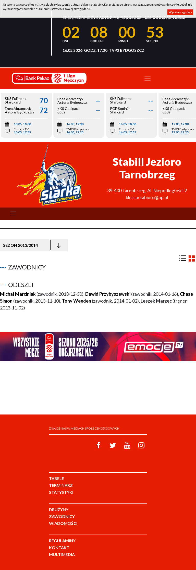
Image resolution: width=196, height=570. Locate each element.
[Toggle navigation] (147, 78)
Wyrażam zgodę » (180, 12)
